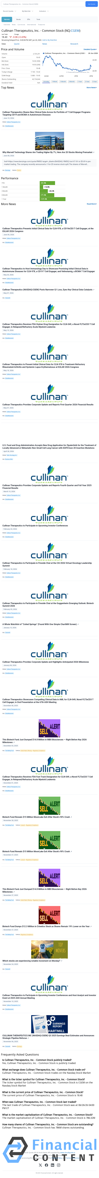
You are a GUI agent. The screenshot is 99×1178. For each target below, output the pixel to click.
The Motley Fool (9, 750)
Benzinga (7, 170)
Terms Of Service (72, 1158)
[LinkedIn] (52, 1165)
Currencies (21, 25)
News (13, 25)
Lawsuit (23, 825)
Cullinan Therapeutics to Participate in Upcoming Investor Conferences (35, 525)
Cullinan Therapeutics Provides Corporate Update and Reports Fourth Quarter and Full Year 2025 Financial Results (47, 486)
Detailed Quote (90, 49)
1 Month (63, 81)
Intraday (46, 81)
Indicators (42, 11)
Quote (16, 44)
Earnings (19, 1046)
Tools (38, 19)
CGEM (75, 30)
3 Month (72, 81)
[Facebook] (46, 1165)
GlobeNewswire (9, 126)
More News (91, 87)
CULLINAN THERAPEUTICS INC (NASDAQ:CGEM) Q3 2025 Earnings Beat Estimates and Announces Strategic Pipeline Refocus (48, 1036)
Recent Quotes (8, 11)
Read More (91, 204)
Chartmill (7, 298)
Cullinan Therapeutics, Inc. (13, 122)
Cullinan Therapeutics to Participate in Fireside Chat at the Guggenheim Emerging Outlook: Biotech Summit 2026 (48, 604)
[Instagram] (58, 1165)
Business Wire (9, 459)
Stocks (18, 19)
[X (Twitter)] (40, 1165)
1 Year (80, 81)
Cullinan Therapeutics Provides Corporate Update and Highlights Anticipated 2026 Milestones (45, 662)
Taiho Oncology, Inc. (12, 455)
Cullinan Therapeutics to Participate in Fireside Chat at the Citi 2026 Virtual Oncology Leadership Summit (47, 564)
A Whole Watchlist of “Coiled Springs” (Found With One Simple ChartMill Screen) (40, 624)
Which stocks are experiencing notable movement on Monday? (32, 961)
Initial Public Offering (26, 750)
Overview (7, 25)
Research (74, 44)
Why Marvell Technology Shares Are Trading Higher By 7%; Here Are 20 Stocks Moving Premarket (48, 152)
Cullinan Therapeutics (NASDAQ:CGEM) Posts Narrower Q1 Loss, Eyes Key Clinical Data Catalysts (48, 289)
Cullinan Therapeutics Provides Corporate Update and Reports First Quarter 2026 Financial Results (47, 404)
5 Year (94, 81)
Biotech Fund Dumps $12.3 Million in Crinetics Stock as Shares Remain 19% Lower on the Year (47, 926)
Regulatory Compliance (39, 750)
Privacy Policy (56, 1158)
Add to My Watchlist (54, 40)
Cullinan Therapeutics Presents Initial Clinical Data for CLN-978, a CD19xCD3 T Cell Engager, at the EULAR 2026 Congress (47, 229)
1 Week (54, 81)
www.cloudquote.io (67, 1152)
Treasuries (41, 25)
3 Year (87, 81)
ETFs (28, 19)
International (31, 25)
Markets (7, 19)
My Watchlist (26, 11)
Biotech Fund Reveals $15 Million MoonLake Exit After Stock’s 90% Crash (37, 817)
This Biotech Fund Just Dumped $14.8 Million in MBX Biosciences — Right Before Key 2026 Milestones (44, 741)
